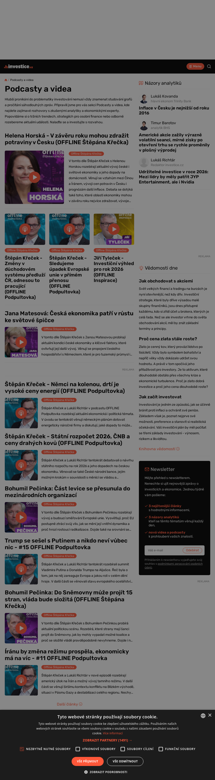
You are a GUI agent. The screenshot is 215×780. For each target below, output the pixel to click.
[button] (107, 740)
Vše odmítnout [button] (125, 761)
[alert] (107, 390)
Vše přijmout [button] (87, 761)
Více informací (113, 733)
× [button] (209, 715)
